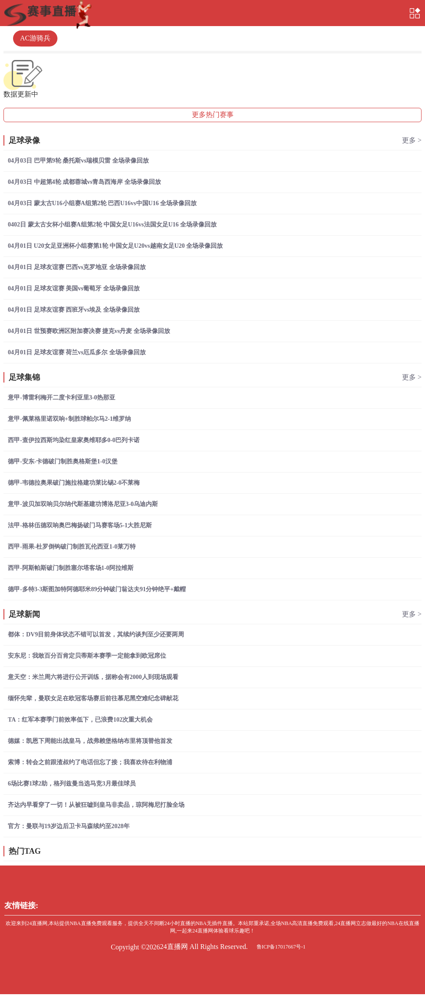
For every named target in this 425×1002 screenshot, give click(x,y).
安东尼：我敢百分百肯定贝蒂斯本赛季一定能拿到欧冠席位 (87, 655)
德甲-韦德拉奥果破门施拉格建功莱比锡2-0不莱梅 (74, 482)
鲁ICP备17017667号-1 (281, 947)
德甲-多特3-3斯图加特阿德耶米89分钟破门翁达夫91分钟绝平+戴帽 (97, 589)
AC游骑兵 (35, 38)
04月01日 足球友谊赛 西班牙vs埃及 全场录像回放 (74, 309)
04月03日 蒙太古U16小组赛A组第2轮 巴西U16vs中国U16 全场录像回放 (102, 203)
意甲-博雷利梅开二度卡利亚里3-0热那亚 (61, 397)
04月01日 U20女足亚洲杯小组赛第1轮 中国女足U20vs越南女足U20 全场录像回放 (115, 246)
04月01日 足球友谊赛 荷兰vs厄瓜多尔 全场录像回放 (77, 352)
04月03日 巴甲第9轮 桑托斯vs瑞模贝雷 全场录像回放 (78, 160)
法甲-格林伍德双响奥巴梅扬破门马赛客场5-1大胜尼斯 (80, 525)
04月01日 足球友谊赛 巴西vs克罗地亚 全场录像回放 (77, 267)
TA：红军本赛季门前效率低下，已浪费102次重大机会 (80, 719)
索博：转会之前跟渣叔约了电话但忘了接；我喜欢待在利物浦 (90, 762)
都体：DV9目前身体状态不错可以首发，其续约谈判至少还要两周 (96, 634)
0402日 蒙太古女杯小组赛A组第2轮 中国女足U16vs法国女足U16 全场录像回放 (112, 224)
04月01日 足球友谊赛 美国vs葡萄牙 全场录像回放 (74, 288)
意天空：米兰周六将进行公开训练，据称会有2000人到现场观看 (93, 677)
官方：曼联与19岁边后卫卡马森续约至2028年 (69, 826)
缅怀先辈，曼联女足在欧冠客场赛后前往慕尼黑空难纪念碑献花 (93, 698)
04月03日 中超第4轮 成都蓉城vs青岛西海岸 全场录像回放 (84, 182)
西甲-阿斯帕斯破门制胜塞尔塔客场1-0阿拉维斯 (71, 568)
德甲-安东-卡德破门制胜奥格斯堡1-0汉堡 (62, 461)
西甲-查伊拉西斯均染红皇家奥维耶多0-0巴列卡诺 (74, 440)
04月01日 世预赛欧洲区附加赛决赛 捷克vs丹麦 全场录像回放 (89, 331)
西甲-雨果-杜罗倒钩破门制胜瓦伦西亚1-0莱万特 (72, 546)
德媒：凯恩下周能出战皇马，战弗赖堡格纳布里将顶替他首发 (90, 741)
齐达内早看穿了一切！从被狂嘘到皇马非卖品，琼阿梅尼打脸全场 (96, 805)
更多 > (412, 140)
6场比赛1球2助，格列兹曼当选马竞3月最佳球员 (72, 783)
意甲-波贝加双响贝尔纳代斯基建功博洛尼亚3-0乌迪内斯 (83, 504)
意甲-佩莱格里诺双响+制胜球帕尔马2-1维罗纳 (69, 419)
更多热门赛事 (213, 114)
